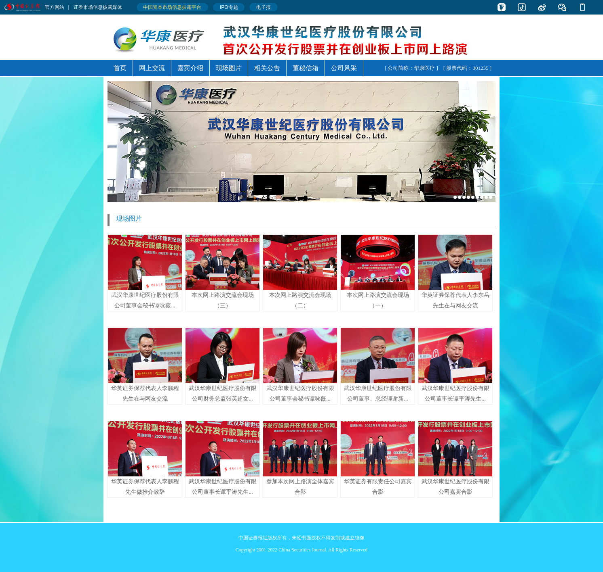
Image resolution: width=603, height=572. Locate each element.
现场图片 (229, 68)
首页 (120, 68)
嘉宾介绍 (190, 68)
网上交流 (152, 68)
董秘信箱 (305, 68)
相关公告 (267, 68)
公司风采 (344, 68)
